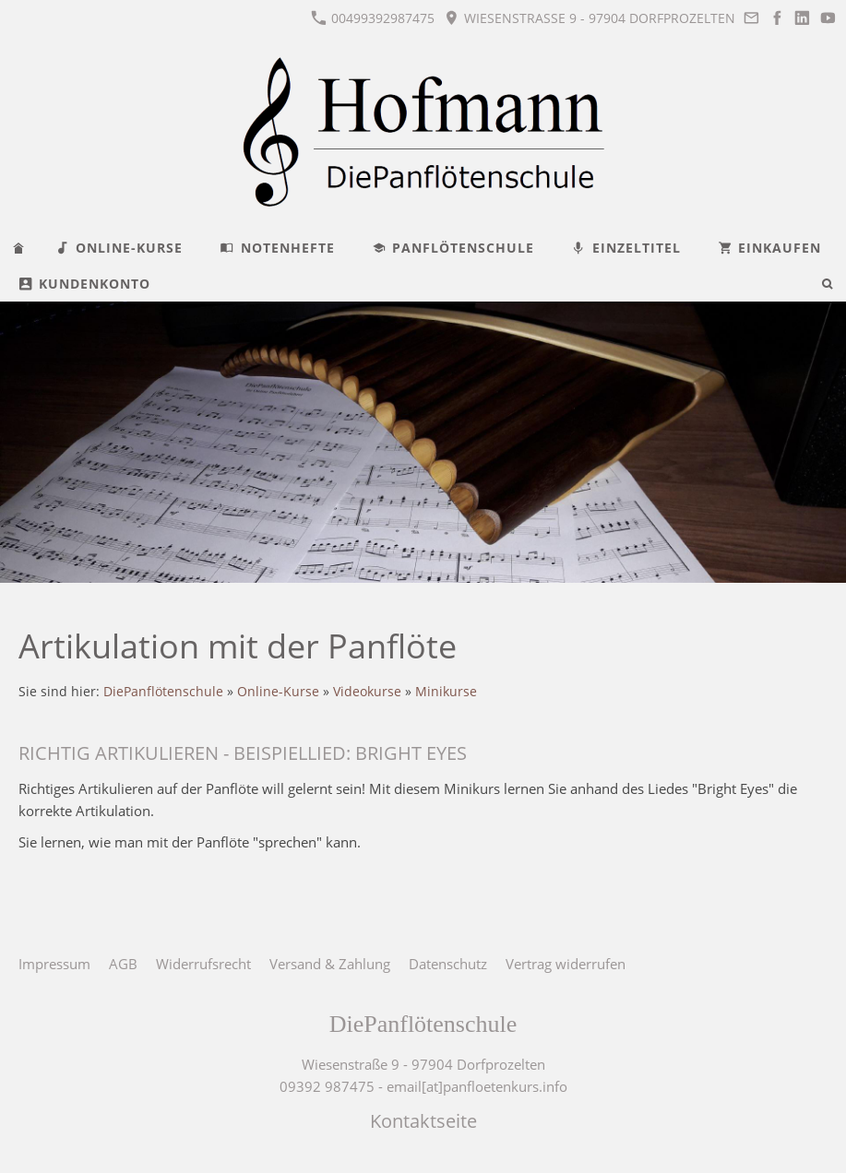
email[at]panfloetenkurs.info (477, 1086)
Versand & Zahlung (329, 963)
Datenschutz (448, 963)
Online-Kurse (278, 691)
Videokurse (367, 691)
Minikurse (446, 691)
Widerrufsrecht (203, 963)
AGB (123, 963)
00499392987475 (373, 18)
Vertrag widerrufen (566, 963)
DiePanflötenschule (163, 691)
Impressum (54, 963)
